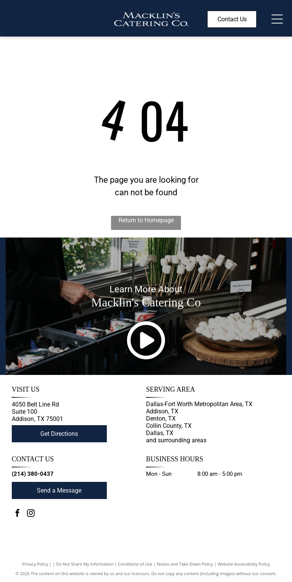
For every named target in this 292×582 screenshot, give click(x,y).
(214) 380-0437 (33, 473)
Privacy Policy (35, 564)
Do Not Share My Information (85, 564)
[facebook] (17, 514)
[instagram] (30, 514)
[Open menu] (277, 19)
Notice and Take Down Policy (185, 564)
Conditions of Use (135, 564)
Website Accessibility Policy (243, 564)
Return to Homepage (146, 220)
